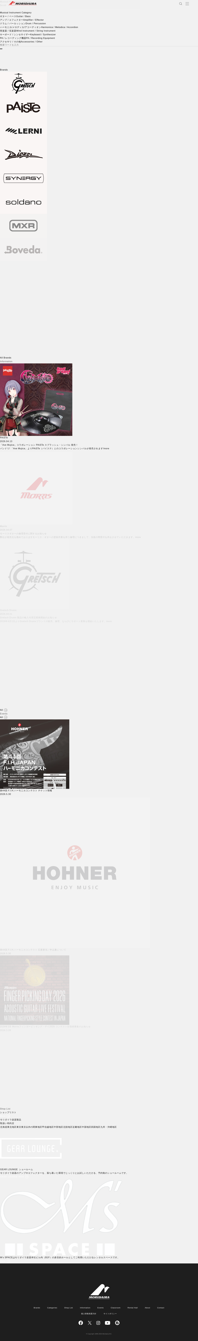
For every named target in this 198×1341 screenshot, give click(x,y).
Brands (37, 1308)
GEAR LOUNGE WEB (12, 1177)
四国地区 (96, 1127)
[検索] (1, 48)
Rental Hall (133, 1308)
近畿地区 (77, 1127)
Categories (52, 1308)
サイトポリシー (110, 1314)
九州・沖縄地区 (109, 1127)
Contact (160, 1308)
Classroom (115, 1308)
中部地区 (59, 1127)
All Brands (5, 358)
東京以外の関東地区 (32, 1127)
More (3, 1116)
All (1, 710)
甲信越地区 (48, 1127)
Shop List (68, 1308)
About (147, 1308)
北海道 (4, 1127)
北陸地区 (68, 1127)
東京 (19, 1127)
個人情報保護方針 (89, 1314)
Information (85, 1308)
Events (100, 1308)
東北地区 (12, 1127)
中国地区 (87, 1127)
